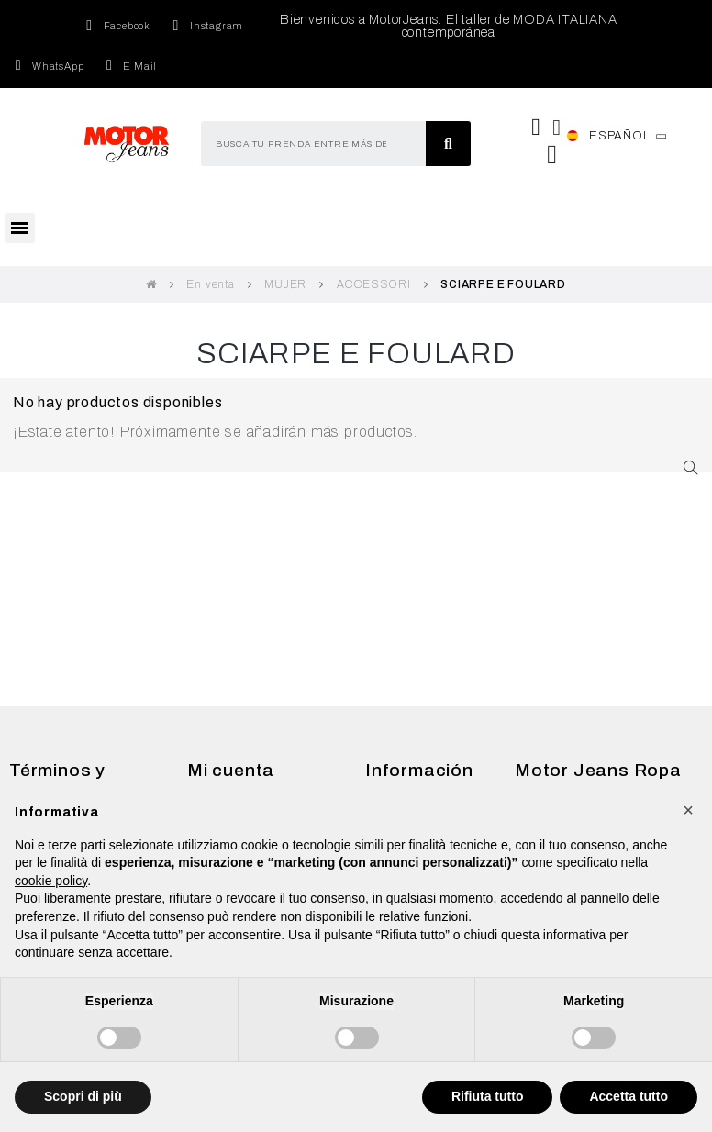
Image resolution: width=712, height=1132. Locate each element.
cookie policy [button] (51, 880)
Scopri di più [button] (83, 1096)
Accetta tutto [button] (628, 1096)
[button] (688, 810)
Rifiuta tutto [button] (487, 1096)
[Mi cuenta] (557, 127)
